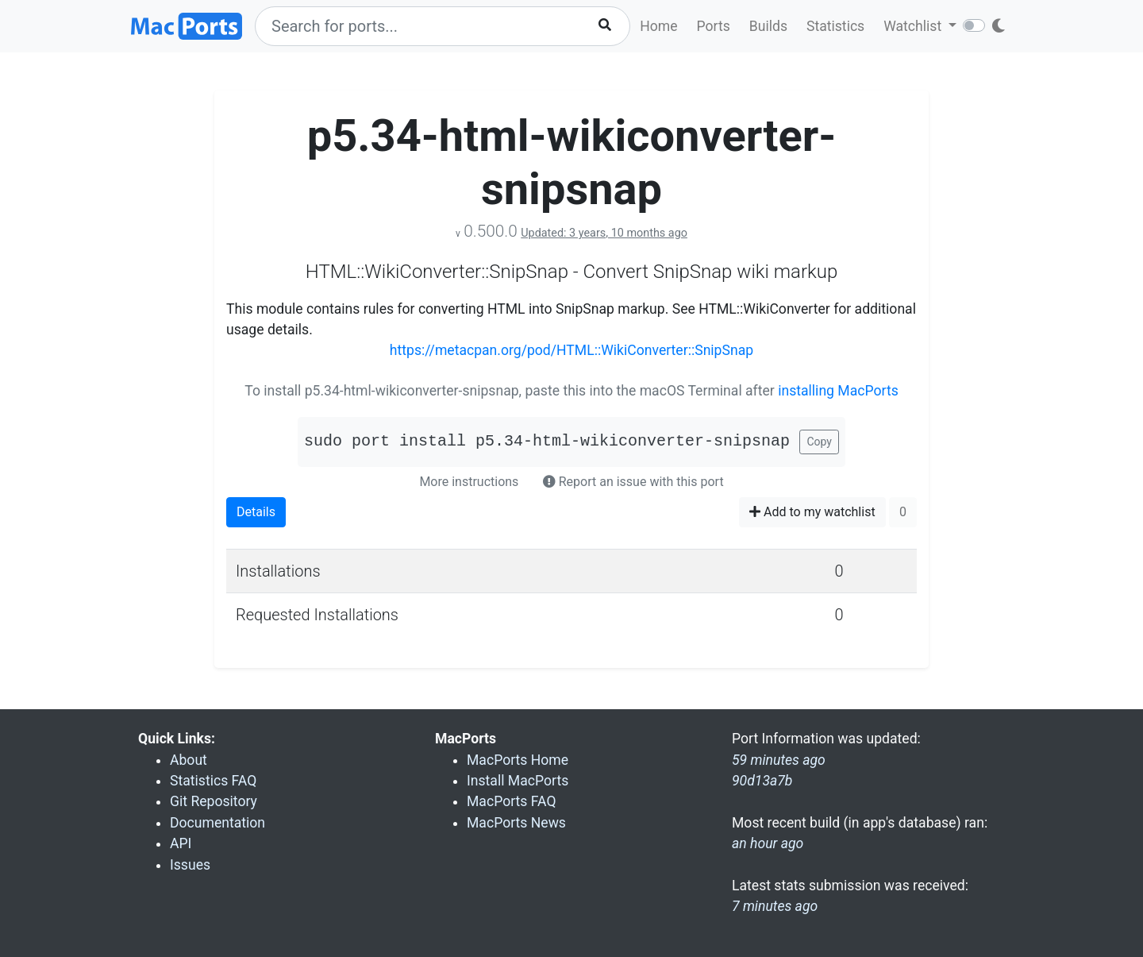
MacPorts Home (517, 760)
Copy (819, 441)
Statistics (835, 26)
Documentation (217, 823)
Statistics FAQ (213, 781)
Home (658, 26)
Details (256, 511)
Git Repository (213, 801)
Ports (713, 26)
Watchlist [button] (914, 26)
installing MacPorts (838, 391)
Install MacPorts (517, 781)
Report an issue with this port (633, 481)
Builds (768, 26)
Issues (190, 865)
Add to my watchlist (812, 511)
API (180, 843)
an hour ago (767, 843)
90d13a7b (762, 781)
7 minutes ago (775, 906)
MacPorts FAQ (511, 801)
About (188, 760)
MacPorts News (516, 823)
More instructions (468, 481)
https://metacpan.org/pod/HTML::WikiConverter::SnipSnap (571, 350)
